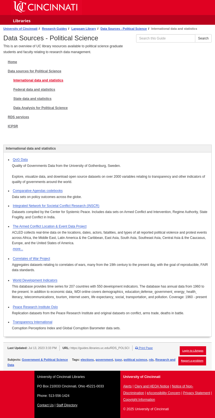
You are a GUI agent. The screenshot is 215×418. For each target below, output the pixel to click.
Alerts (127, 386)
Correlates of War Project (31, 259)
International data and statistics (38, 80)
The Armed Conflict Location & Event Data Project (49, 226)
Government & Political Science (45, 359)
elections (87, 359)
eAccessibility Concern (164, 393)
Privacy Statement (196, 393)
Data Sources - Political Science (124, 28)
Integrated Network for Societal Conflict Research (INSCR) (56, 206)
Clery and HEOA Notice (151, 386)
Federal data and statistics (34, 89)
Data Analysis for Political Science (40, 108)
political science (135, 359)
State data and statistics (32, 99)
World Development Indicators (35, 280)
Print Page (144, 348)
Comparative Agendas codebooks (37, 191)
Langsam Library (83, 28)
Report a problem (192, 360)
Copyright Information (139, 400)
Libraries (21, 20)
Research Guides (54, 28)
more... (18, 249)
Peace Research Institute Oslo (35, 307)
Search (203, 38)
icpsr (118, 359)
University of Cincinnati (20, 28)
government (104, 359)
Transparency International (32, 322)
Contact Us (45, 405)
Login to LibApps (192, 350)
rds (151, 359)
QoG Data (20, 160)
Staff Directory (67, 405)
